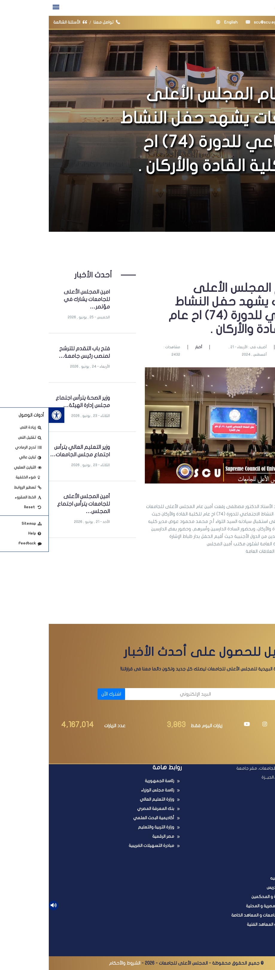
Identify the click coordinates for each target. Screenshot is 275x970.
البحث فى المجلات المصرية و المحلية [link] (230, 906)
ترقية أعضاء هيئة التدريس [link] (240, 887)
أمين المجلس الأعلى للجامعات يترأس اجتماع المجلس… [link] (34, 504)
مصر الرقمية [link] (114, 836)
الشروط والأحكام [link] (76, 963)
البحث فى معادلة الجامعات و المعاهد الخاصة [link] (223, 915)
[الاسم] (214, 694)
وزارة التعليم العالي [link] (108, 799)
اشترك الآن (62, 694)
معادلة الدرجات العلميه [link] (242, 878)
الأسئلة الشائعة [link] (22, 22)
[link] (8, 415)
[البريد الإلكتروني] (122, 694)
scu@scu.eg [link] (212, 22)
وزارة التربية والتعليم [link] (107, 827)
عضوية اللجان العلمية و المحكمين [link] (233, 896)
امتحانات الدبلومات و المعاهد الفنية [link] (230, 924)
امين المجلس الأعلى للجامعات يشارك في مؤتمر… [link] (38, 299)
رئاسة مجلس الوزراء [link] (108, 790)
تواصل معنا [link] (59, 22)
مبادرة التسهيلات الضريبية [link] (102, 845)
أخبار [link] (149, 347)
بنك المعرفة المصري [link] (106, 808)
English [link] (178, 22)
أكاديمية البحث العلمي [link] (104, 818)
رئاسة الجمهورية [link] (110, 781)
